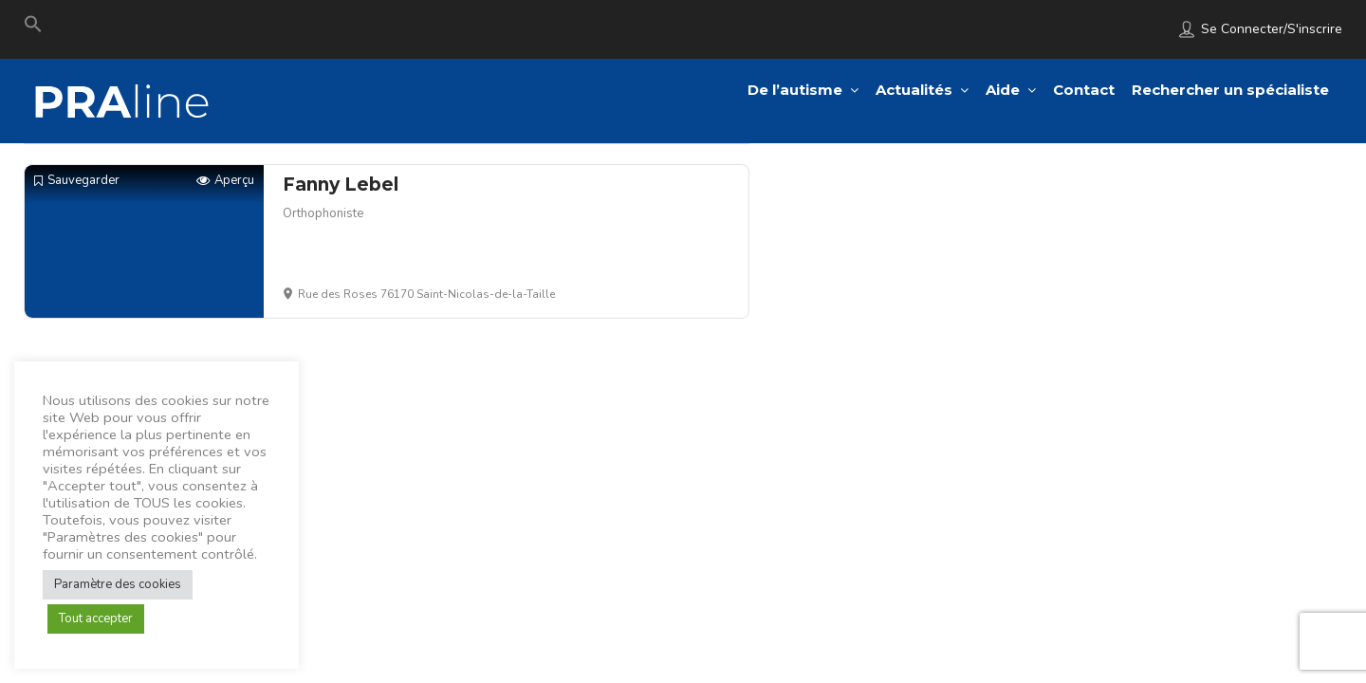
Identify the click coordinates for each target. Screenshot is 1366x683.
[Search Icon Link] (33, 28)
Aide (1003, 90)
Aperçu (225, 181)
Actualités (914, 90)
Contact (1084, 90)
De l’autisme (795, 90)
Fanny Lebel (340, 184)
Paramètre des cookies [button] (117, 584)
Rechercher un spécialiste (1230, 90)
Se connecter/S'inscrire (1271, 29)
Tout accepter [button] (96, 618)
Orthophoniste (323, 213)
